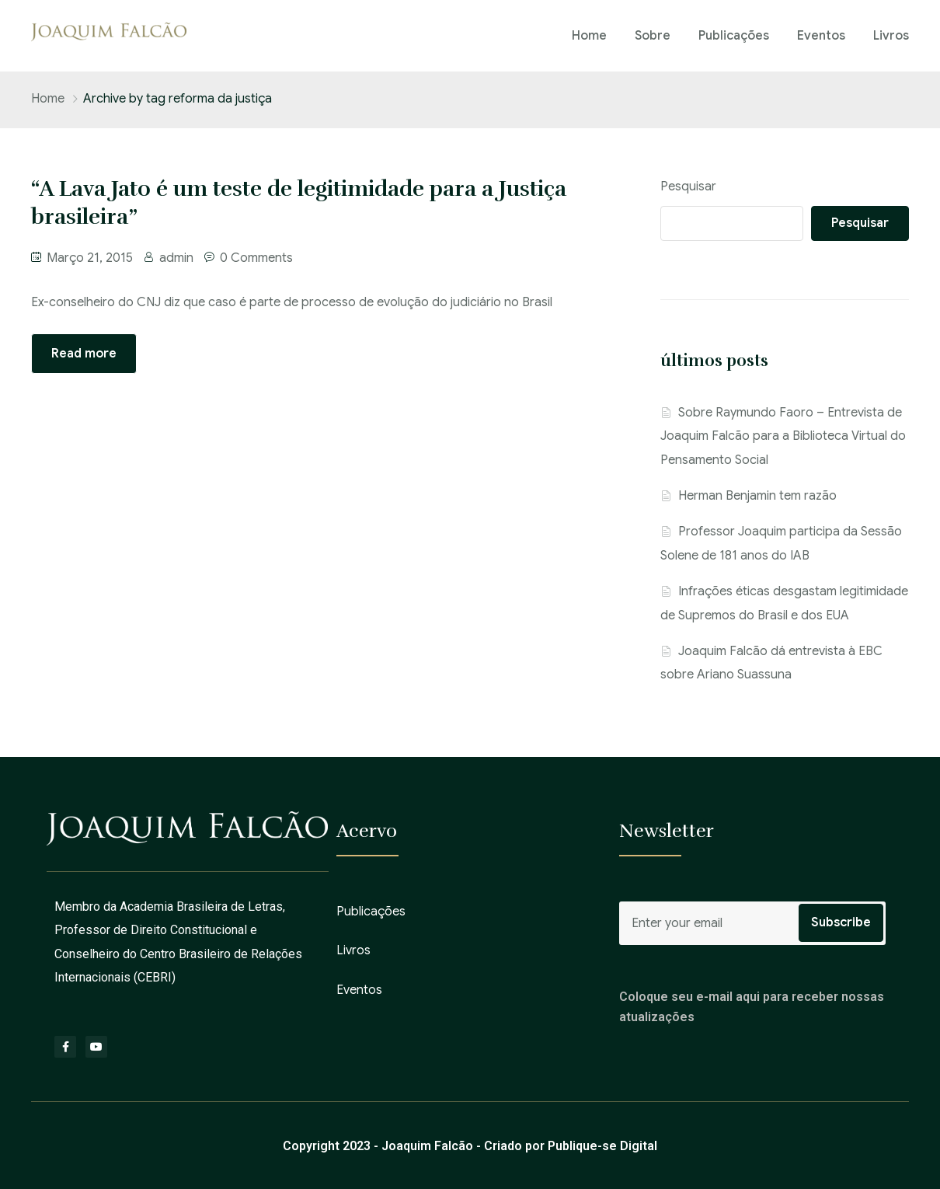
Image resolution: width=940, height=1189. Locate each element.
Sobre (652, 36)
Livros (891, 36)
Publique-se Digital (602, 1145)
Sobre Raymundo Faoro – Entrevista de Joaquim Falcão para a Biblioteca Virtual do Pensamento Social (783, 436)
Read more (84, 353)
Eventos (821, 36)
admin (176, 258)
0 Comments (256, 258)
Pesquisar (688, 186)
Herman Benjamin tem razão (757, 496)
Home (589, 36)
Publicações (733, 36)
